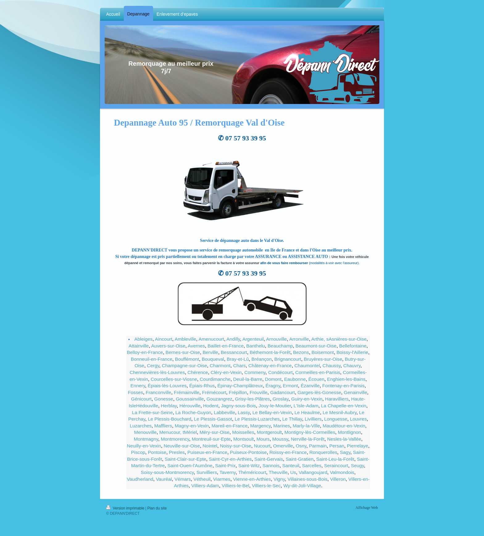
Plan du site (157, 508)
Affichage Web (367, 507)
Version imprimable (125, 508)
